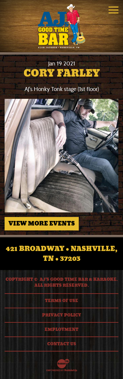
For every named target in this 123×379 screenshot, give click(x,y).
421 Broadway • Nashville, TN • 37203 (61, 254)
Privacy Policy (61, 315)
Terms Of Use (61, 301)
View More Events (42, 223)
